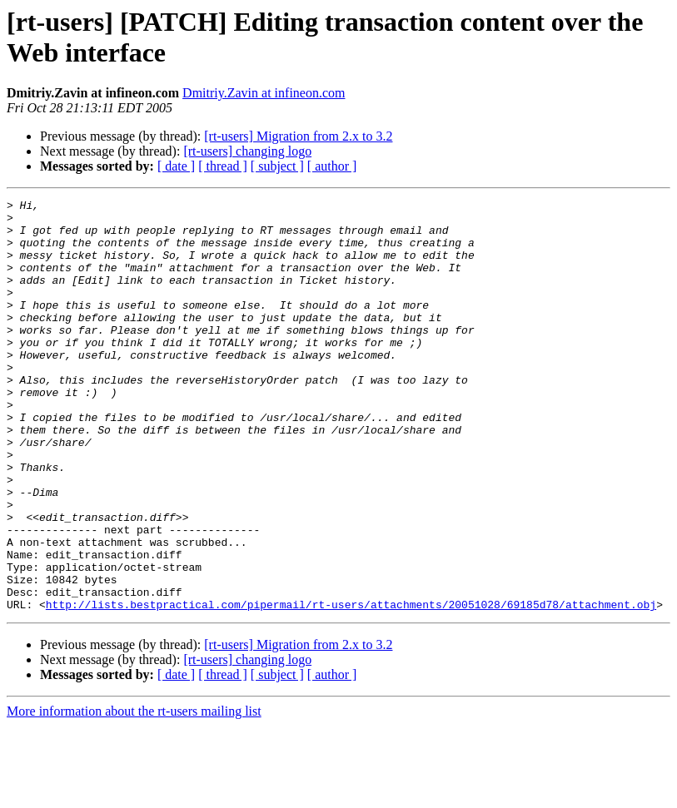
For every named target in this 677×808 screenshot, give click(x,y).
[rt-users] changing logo (247, 151)
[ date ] (176, 166)
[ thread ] (222, 166)
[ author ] (332, 166)
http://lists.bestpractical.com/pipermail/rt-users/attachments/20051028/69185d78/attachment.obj (351, 686)
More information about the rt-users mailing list (134, 793)
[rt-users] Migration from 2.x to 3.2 (298, 136)
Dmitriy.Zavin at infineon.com (263, 93)
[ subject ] (277, 166)
